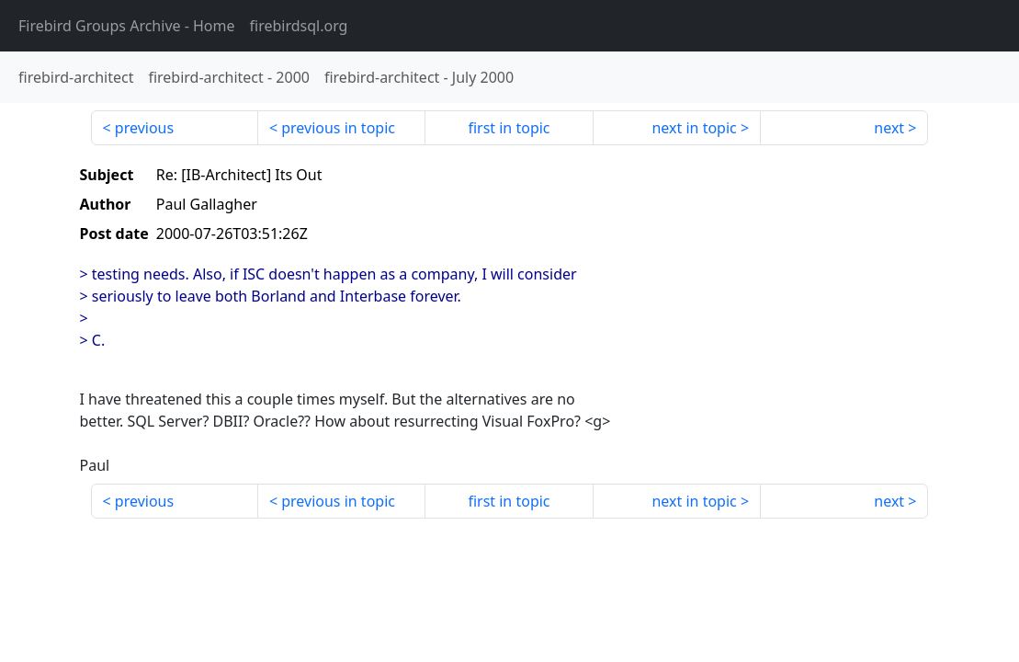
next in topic (693, 128)
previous (144, 128)
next (889, 128)
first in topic (508, 128)
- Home (126, 26)
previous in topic (338, 128)
